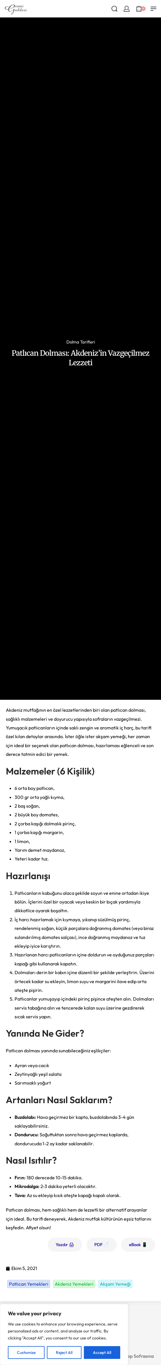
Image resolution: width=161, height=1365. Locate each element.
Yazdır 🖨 (65, 1244)
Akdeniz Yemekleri (74, 1284)
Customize (26, 1352)
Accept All (102, 1352)
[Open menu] (153, 8)
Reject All (64, 1352)
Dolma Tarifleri (80, 342)
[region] (64, 1334)
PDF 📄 (101, 1244)
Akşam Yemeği (115, 1284)
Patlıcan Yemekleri (28, 1284)
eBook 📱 (138, 1244)
